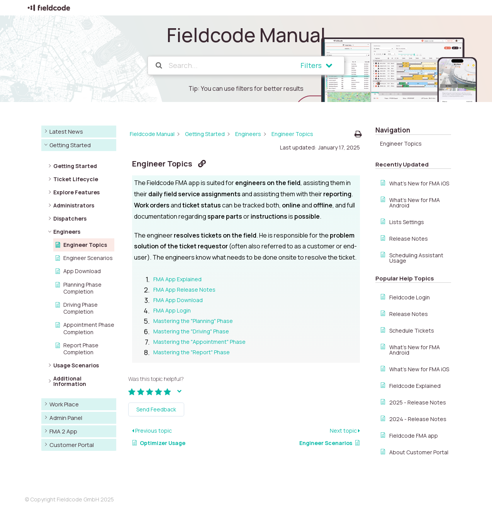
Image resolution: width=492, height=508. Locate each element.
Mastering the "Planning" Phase (193, 321)
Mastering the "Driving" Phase (191, 331)
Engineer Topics (401, 143)
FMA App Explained (177, 279)
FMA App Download (178, 300)
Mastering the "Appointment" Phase (199, 341)
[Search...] (224, 65)
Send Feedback (156, 409)
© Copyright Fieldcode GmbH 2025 (69, 499)
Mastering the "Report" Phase (191, 352)
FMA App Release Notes (184, 289)
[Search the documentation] (159, 65)
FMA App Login (172, 310)
